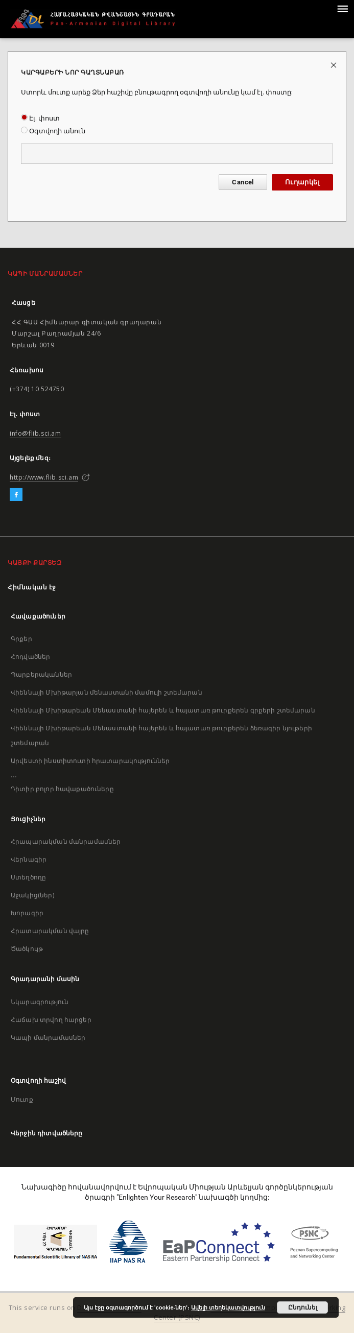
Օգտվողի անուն (53, 131)
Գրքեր (21, 638)
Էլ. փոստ (40, 118)
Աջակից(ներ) (32, 895)
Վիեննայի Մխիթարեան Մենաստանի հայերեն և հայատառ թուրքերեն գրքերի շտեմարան (163, 710)
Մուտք (22, 1099)
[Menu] (342, 8)
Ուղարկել (302, 182)
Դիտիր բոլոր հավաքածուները (62, 788)
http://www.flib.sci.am (44, 477)
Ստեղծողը (28, 877)
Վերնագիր (28, 859)
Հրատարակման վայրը (50, 930)
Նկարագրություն (39, 1001)
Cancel (242, 182)
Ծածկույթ (27, 948)
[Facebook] (16, 494)
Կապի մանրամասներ (48, 1037)
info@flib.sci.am (35, 433)
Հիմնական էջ (32, 587)
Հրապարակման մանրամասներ (66, 841)
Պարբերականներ (41, 674)
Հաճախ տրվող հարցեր (51, 1019)
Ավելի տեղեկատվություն (228, 1307)
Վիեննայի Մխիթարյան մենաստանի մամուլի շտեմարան (106, 692)
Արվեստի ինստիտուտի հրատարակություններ (90, 760)
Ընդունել (302, 1307)
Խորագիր (27, 913)
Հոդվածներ (30, 656)
